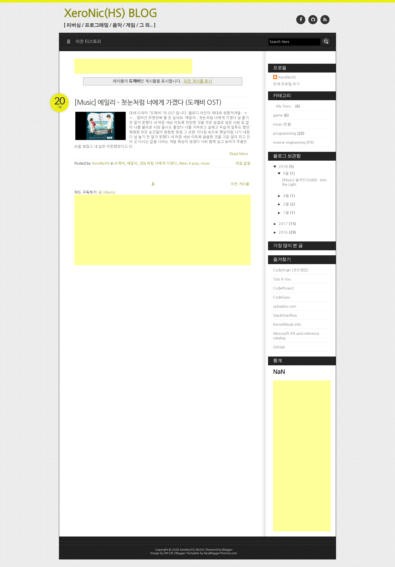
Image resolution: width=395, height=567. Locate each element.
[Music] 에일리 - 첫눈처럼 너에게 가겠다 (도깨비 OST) (147, 102)
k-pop (194, 163)
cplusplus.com (284, 306)
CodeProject (283, 288)
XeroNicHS (287, 77)
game (278, 115)
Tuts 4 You (282, 279)
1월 (286, 213)
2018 (284, 166)
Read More (238, 154)
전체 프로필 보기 (286, 84)
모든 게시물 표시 (198, 81)
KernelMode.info (287, 324)
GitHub (279, 347)
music (205, 163)
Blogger (227, 549)
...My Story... (283, 106)
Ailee (183, 163)
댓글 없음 (243, 163)
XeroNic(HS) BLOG (110, 13)
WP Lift (168, 553)
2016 (284, 232)
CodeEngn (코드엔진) (291, 270)
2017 (284, 224)
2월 (286, 204)
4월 (286, 196)
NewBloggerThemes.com (220, 553)
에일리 (132, 163)
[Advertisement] (133, 66)
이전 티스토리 (88, 41)
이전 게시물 (240, 184)
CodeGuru (281, 297)
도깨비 (119, 163)
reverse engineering (289, 142)
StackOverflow (285, 315)
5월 (286, 173)
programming (284, 133)
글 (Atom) (106, 192)
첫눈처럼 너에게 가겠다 (158, 163)
